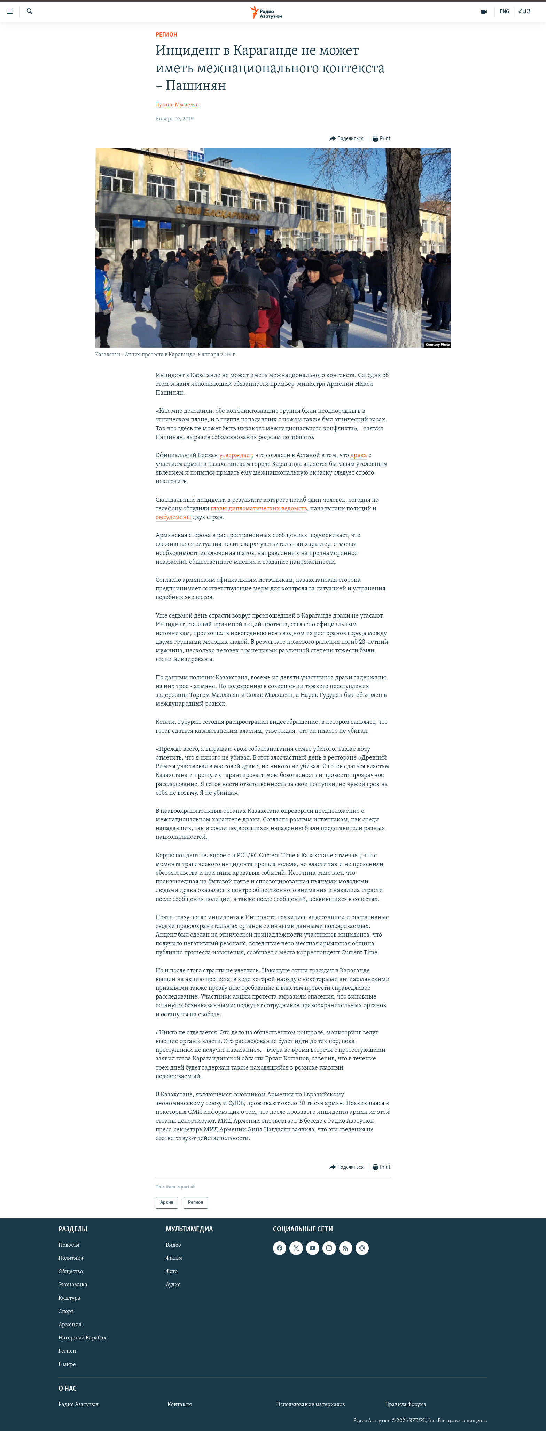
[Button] (346, 139)
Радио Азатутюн (78, 1404)
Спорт (65, 1311)
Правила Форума (406, 1404)
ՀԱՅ (524, 12)
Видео (173, 1245)
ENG (504, 12)
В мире (67, 1364)
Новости (68, 1245)
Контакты (179, 1404)
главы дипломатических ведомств (259, 509)
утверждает (235, 455)
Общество (70, 1272)
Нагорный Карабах (82, 1338)
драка (358, 455)
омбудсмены (174, 517)
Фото (172, 1272)
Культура (69, 1298)
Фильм (174, 1259)
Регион (166, 35)
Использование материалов (310, 1404)
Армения (69, 1325)
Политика (70, 1259)
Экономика (72, 1285)
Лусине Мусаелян (177, 105)
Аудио (173, 1285)
